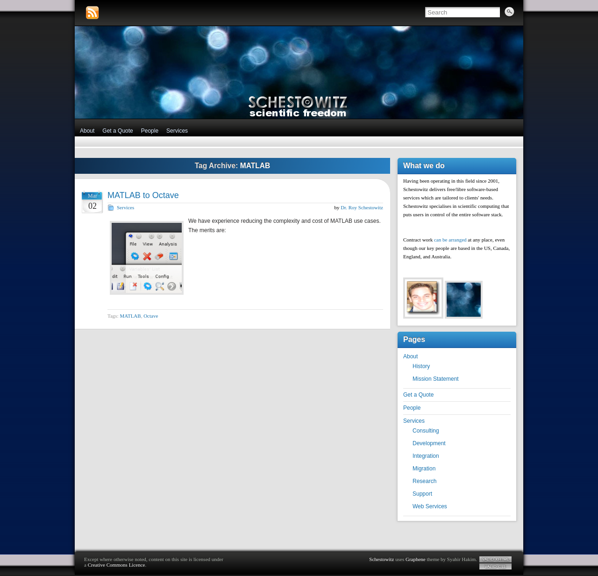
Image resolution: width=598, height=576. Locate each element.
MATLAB (130, 316)
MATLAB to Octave (143, 195)
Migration (424, 468)
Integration (426, 456)
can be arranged (450, 239)
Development (429, 443)
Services (177, 131)
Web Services (430, 506)
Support (422, 494)
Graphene (416, 559)
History (421, 366)
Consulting (426, 430)
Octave (150, 316)
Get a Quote (117, 131)
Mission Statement (436, 379)
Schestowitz (381, 559)
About (87, 131)
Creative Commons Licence (116, 565)
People (149, 131)
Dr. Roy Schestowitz (362, 207)
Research (424, 481)
